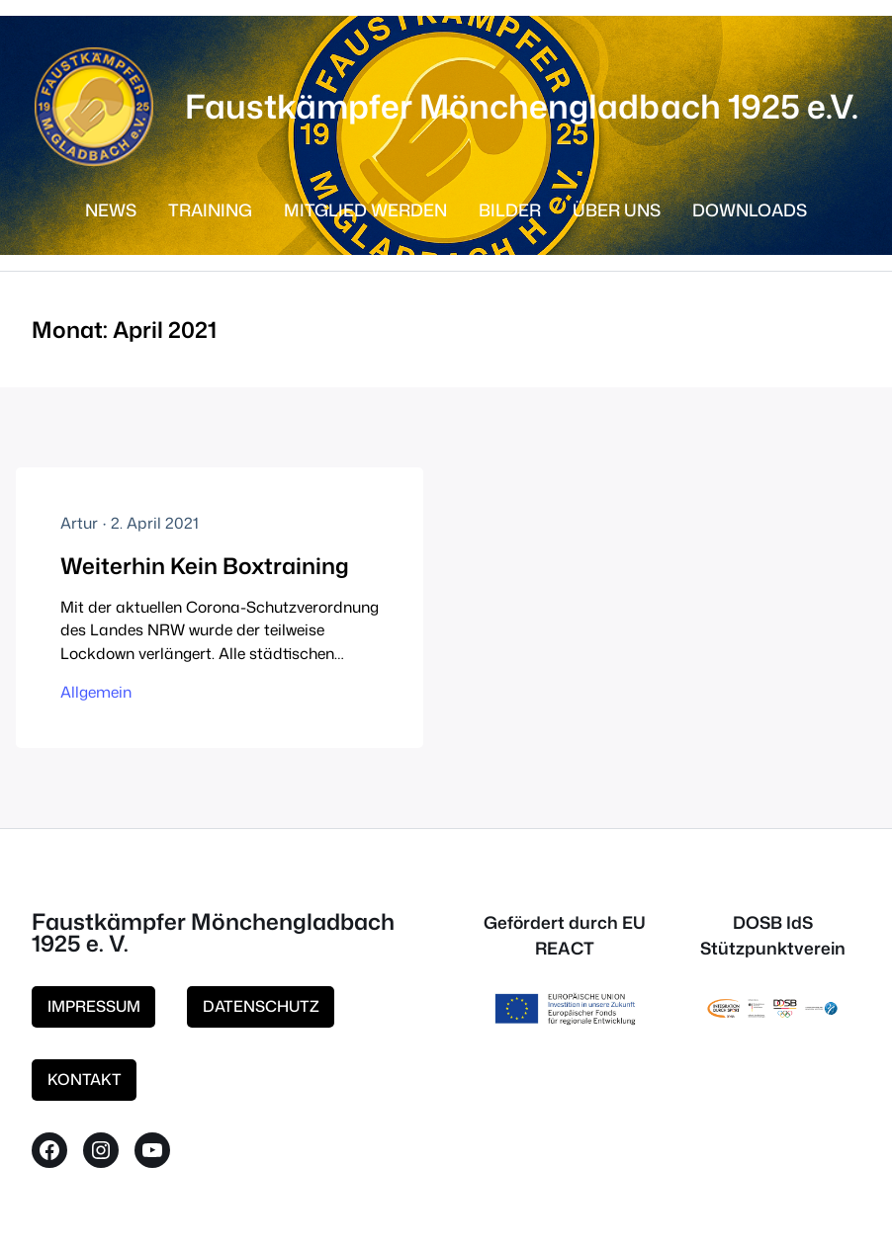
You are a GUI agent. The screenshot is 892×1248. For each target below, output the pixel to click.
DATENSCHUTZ (261, 1006)
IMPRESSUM (93, 1006)
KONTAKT (84, 1079)
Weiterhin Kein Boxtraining (204, 565)
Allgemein (96, 692)
